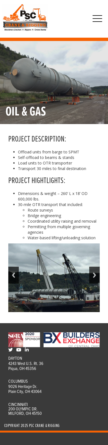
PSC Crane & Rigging (44, 426)
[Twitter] (10, 350)
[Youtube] (18, 350)
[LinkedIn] (27, 350)
